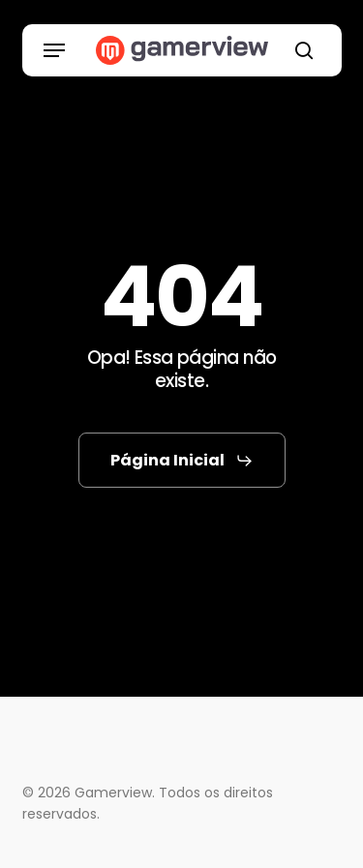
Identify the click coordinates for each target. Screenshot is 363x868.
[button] (54, 50)
